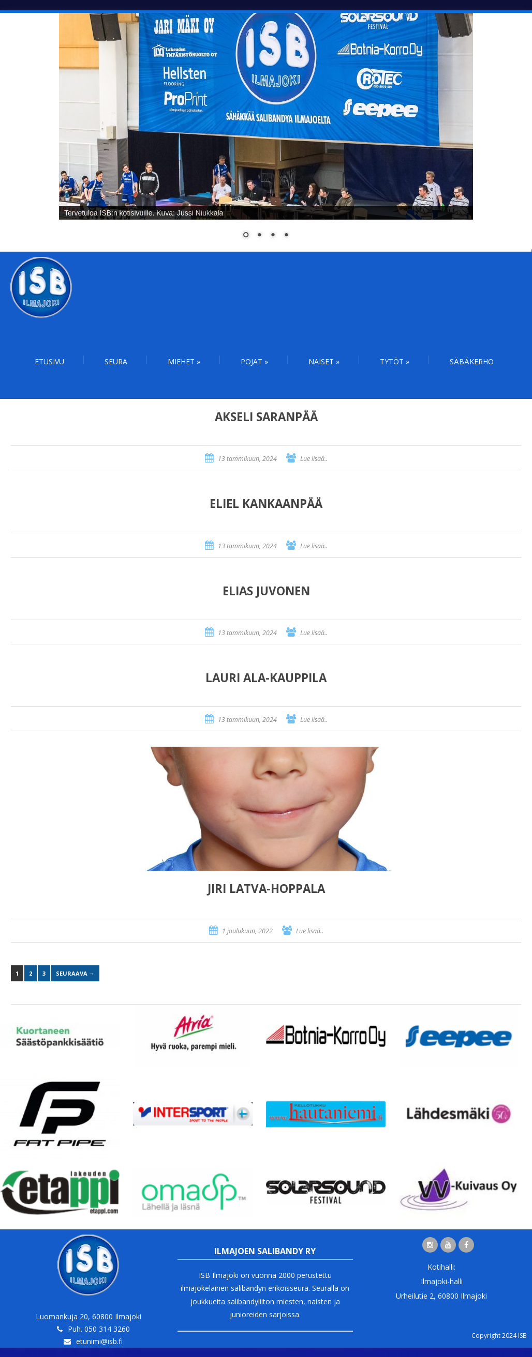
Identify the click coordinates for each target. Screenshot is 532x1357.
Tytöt (394, 361)
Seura (116, 361)
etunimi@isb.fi (99, 1341)
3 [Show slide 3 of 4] (272, 235)
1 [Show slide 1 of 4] (246, 235)
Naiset (323, 361)
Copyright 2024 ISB (499, 1335)
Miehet (184, 361)
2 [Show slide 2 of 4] (259, 235)
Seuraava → (75, 973)
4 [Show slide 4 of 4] (286, 235)
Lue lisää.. (314, 458)
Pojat (254, 361)
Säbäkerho (472, 361)
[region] (266, 132)
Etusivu (49, 361)
